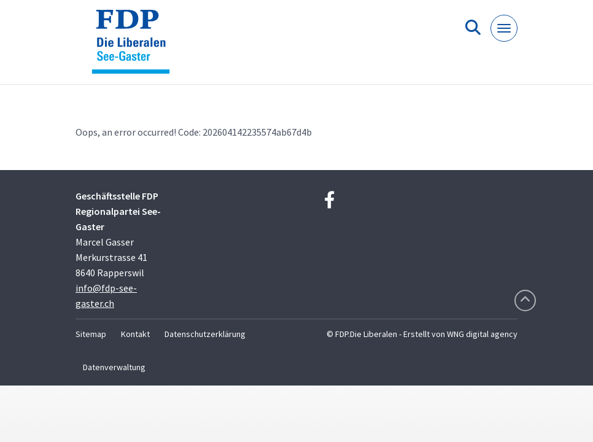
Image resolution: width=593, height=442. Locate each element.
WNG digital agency (482, 333)
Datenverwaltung (114, 367)
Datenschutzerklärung (205, 333)
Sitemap (91, 333)
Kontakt (135, 333)
